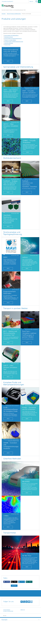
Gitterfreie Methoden (8, 43)
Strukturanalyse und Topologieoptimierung (13, 38)
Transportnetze (7, 44)
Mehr (8, 61)
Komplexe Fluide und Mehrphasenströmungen (13, 41)
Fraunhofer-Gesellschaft (7, 1)
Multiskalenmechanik (8, 37)
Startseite (4, 13)
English (31, 1)
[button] (6, 582)
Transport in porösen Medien (10, 40)
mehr (27, 268)
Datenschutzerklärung (8, 611)
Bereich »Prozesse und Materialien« (14, 13)
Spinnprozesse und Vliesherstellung (11, 35)
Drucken (14, 585)
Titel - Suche (36, 1)
